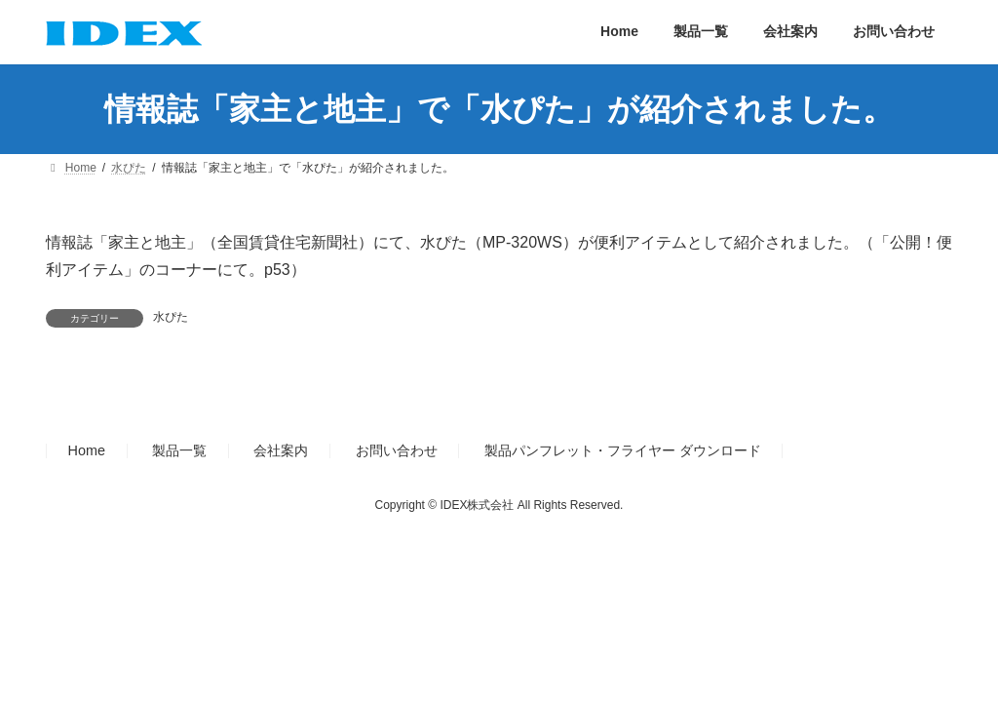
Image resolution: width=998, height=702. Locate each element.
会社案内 (280, 450)
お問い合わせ (397, 450)
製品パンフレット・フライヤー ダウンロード (622, 450)
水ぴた (170, 317)
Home (86, 450)
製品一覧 (179, 450)
